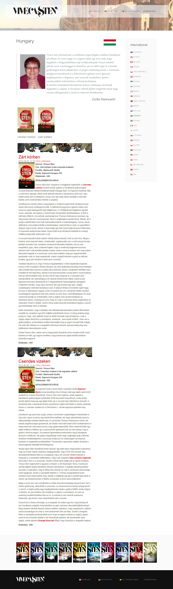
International (149, 11)
